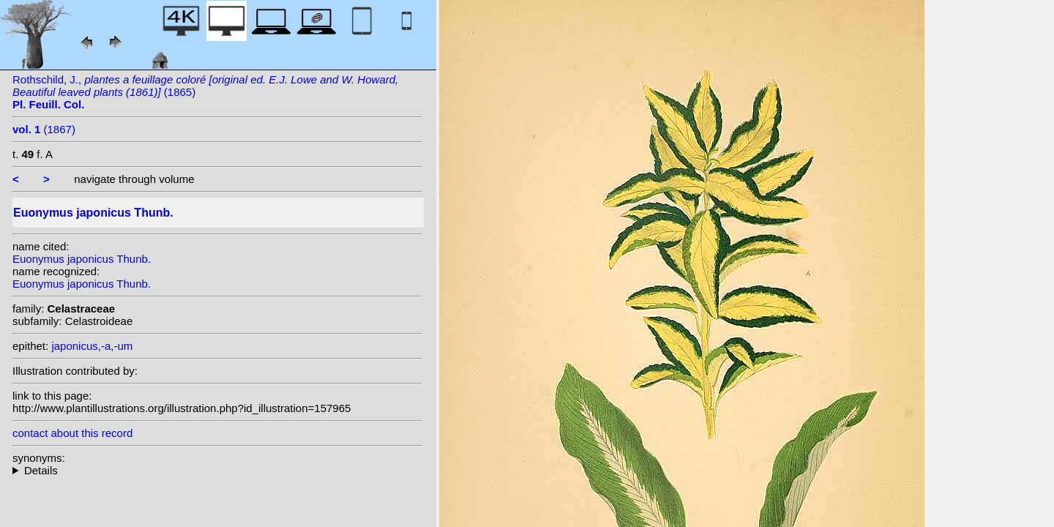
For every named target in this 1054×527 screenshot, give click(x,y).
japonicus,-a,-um (91, 346)
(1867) (43, 129)
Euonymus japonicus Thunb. (81, 259)
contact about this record (72, 433)
